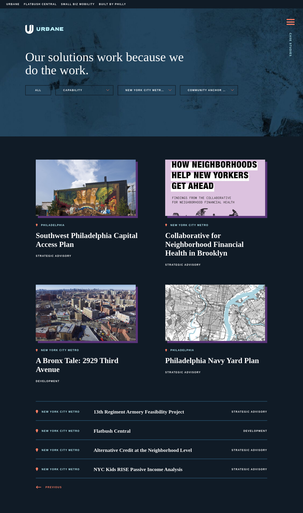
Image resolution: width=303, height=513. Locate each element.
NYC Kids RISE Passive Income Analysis (138, 469)
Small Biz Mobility (78, 4)
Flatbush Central (40, 4)
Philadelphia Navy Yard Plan (212, 360)
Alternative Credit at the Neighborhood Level (143, 450)
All (38, 90)
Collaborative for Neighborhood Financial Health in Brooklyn (204, 244)
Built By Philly (112, 4)
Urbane (13, 4)
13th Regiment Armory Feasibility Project (139, 411)
